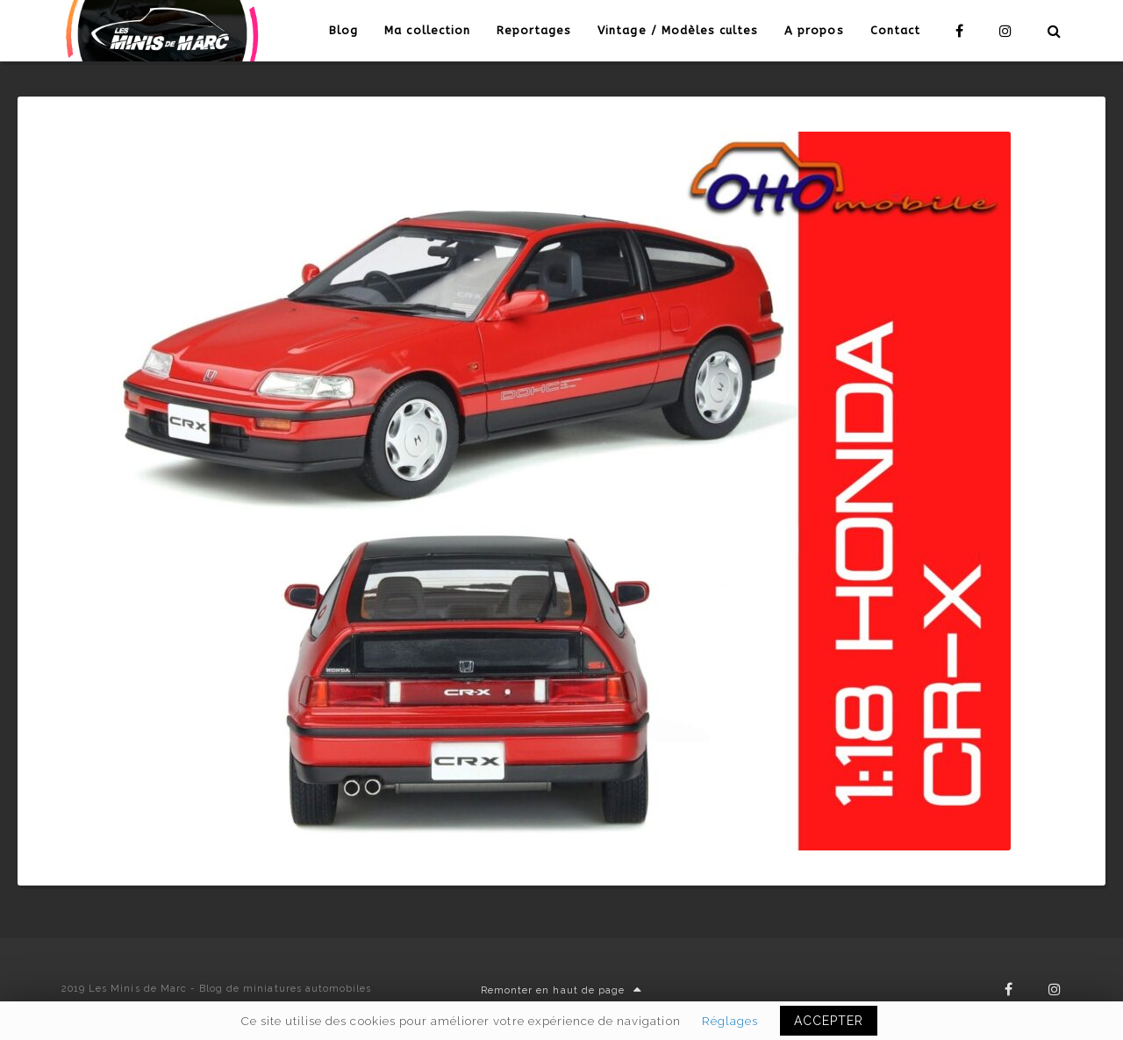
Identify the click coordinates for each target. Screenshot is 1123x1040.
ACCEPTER (828, 1021)
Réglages (730, 1021)
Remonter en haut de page (561, 990)
